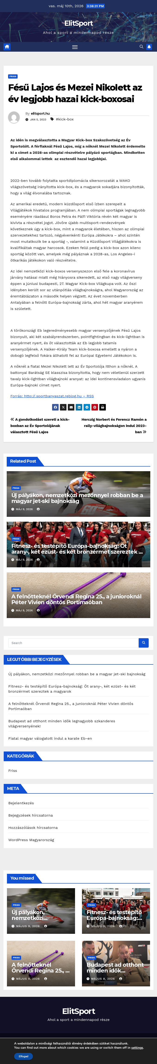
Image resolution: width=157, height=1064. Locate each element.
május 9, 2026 (28, 926)
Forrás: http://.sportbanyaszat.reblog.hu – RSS (52, 396)
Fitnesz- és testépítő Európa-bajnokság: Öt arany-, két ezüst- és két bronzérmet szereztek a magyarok (76, 552)
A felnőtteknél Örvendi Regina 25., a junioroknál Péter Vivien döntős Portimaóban (76, 599)
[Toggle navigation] (75, 47)
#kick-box (65, 119)
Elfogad (23, 1056)
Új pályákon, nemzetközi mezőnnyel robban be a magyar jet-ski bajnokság (77, 498)
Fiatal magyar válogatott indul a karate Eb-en (50, 738)
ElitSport (78, 23)
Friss (12, 76)
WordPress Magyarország (31, 840)
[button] (141, 47)
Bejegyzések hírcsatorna (30, 815)
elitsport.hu (40, 114)
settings (137, 1048)
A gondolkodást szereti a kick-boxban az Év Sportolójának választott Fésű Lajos (40, 425)
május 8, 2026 (103, 978)
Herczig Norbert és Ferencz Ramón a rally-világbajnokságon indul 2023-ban (114, 425)
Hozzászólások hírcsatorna (33, 828)
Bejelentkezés (21, 803)
